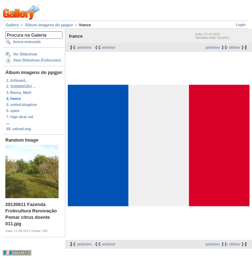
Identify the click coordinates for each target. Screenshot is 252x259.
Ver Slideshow (25, 54)
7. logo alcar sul (19, 117)
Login (241, 25)
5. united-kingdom (21, 105)
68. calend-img (18, 129)
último (234, 47)
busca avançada (26, 42)
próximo (213, 47)
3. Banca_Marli (18, 93)
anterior (108, 47)
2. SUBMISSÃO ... (21, 87)
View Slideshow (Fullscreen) (37, 60)
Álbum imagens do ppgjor (49, 25)
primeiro (84, 47)
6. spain (13, 111)
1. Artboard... (17, 81)
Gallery (12, 25)
